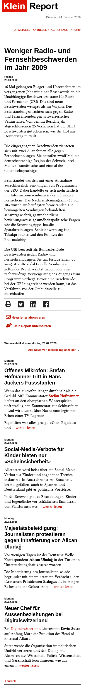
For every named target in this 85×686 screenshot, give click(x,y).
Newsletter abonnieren (25, 317)
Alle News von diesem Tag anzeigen (54, 349)
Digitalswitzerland (26, 628)
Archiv (76, 30)
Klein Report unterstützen (28, 326)
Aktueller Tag (43, 30)
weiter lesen (25, 427)
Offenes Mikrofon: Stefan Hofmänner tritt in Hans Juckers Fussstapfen (34, 377)
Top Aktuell (21, 30)
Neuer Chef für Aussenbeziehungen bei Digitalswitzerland (33, 614)
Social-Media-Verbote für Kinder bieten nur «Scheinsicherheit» (34, 455)
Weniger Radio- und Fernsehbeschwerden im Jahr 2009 (40, 59)
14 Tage (62, 30)
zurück (10, 681)
